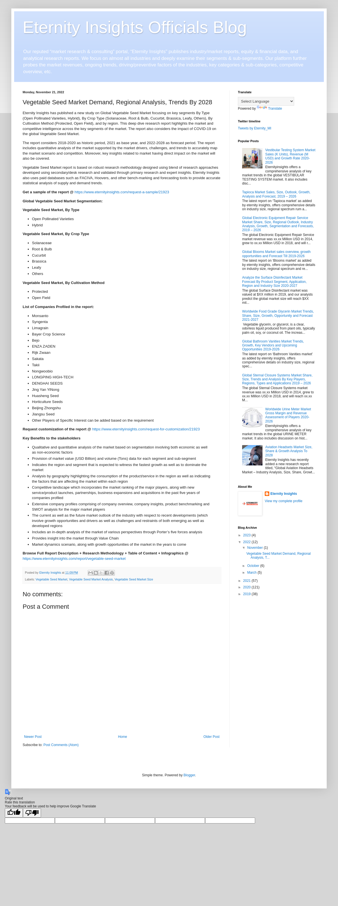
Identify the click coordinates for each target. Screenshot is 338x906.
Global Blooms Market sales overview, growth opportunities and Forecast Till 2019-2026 (276, 254)
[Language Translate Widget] (266, 101)
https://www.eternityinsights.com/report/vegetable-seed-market (74, 558)
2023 (247, 535)
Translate (269, 108)
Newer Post (33, 737)
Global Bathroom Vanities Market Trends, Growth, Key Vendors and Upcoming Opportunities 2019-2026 (273, 345)
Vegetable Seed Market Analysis (91, 579)
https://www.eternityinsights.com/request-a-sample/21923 (122, 192)
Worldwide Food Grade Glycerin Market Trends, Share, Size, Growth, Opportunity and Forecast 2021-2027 (278, 315)
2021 (247, 581)
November (255, 548)
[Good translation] (14, 813)
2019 (247, 594)
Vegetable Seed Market (51, 579)
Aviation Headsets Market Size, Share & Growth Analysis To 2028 (289, 451)
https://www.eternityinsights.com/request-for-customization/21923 (146, 429)
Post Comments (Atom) (61, 745)
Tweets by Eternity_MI (254, 128)
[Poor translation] (32, 813)
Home (122, 737)
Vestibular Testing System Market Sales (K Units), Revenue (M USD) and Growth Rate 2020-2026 (290, 156)
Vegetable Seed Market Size (134, 579)
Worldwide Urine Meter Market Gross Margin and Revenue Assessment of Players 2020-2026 (288, 415)
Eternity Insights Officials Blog (135, 27)
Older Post (211, 737)
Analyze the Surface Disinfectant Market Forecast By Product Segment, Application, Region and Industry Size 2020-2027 (274, 282)
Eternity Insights (283, 494)
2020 (247, 587)
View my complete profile (283, 501)
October (253, 566)
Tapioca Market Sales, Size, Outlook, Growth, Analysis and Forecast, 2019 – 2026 (276, 194)
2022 (247, 542)
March (252, 573)
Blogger (189, 775)
